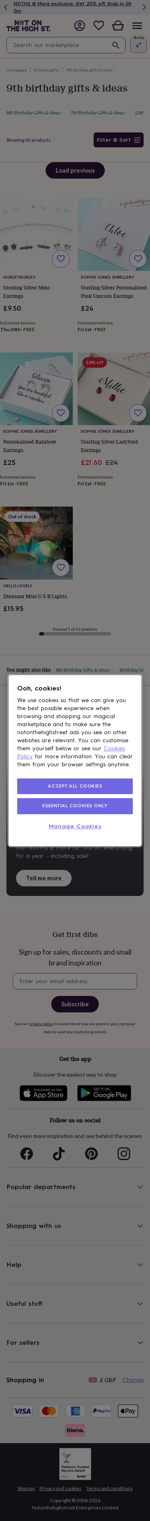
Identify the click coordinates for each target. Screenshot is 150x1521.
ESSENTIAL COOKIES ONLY (75, 806)
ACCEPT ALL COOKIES (75, 786)
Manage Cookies (75, 826)
